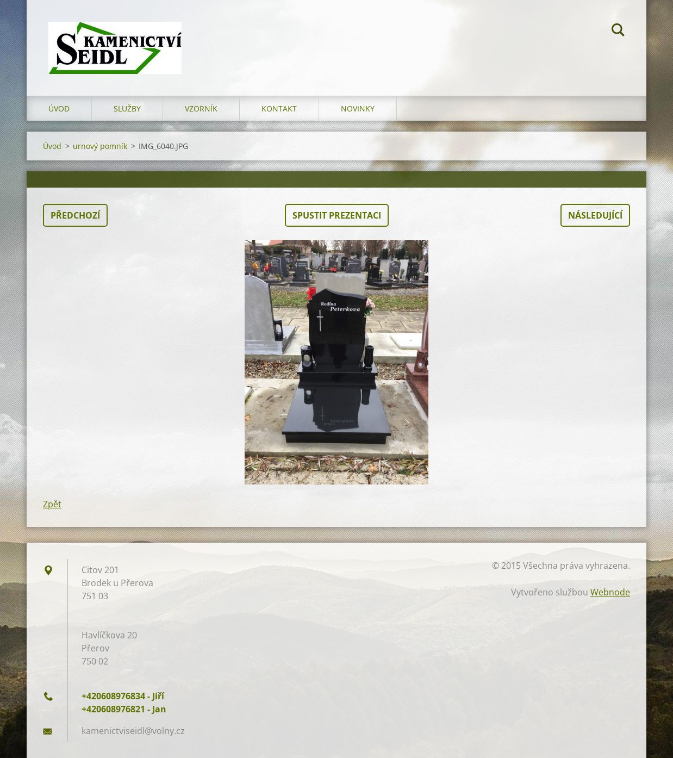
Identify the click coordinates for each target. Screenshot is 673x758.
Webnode (610, 592)
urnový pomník (100, 146)
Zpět (52, 504)
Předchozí (75, 215)
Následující (595, 215)
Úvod (59, 108)
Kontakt (279, 108)
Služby (127, 108)
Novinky (358, 108)
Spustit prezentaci (336, 215)
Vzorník (201, 108)
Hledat (618, 31)
